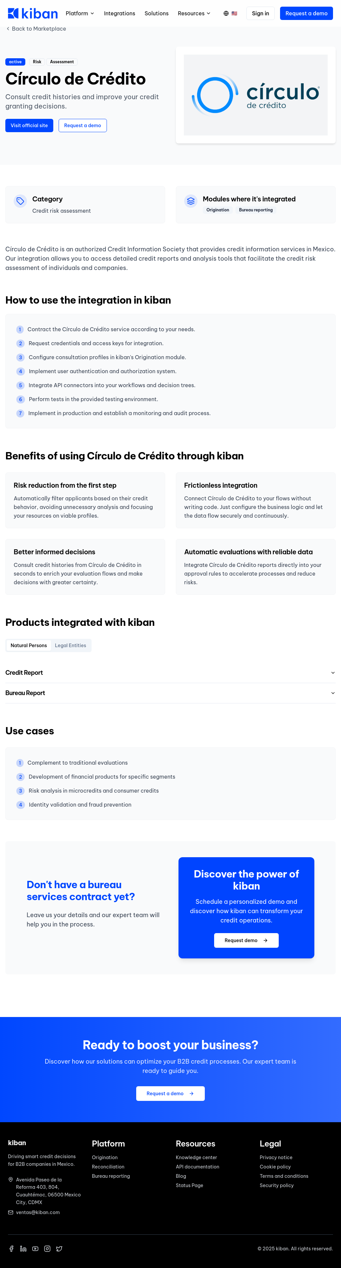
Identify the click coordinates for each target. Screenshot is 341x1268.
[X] (59, 1248)
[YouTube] (35, 1248)
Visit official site (29, 125)
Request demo (246, 940)
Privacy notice (276, 1157)
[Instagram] (47, 1248)
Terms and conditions (284, 1176)
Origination (105, 1157)
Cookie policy (275, 1167)
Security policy (277, 1185)
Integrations (120, 13)
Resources (194, 13)
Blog (181, 1176)
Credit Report (170, 672)
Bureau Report (170, 693)
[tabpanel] (170, 683)
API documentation (197, 1167)
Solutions (157, 13)
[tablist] (48, 645)
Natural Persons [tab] (29, 645)
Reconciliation (108, 1167)
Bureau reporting (111, 1176)
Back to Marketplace (35, 28)
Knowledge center (196, 1157)
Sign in (260, 13)
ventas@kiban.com (38, 1212)
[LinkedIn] (23, 1248)
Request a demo (306, 13)
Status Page (189, 1185)
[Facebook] (11, 1248)
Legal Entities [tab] (70, 645)
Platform (80, 13)
